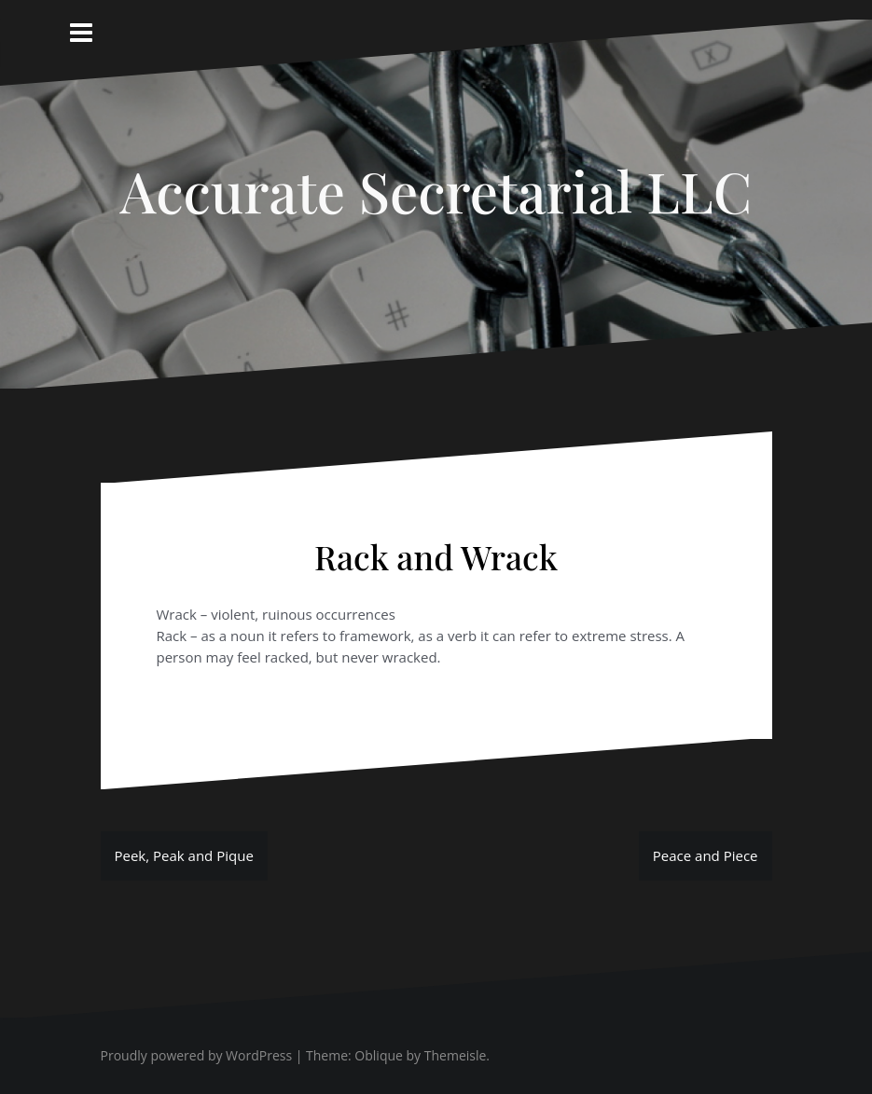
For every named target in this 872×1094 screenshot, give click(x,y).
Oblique (378, 1055)
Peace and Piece (705, 855)
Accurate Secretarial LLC (436, 190)
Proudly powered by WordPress (197, 1055)
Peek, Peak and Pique (184, 855)
